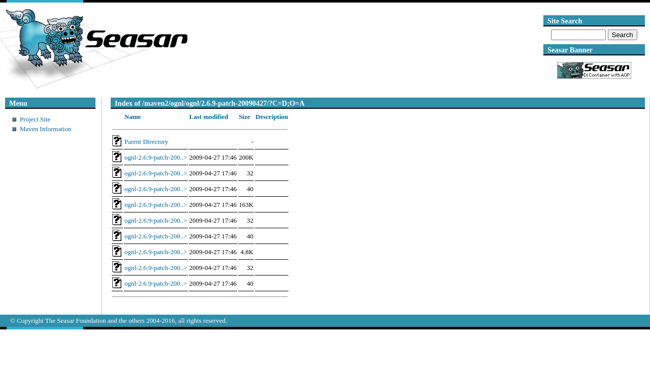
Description (271, 116)
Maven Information (45, 129)
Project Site (35, 119)
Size (244, 116)
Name (132, 116)
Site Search (564, 21)
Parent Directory (146, 141)
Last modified (209, 116)
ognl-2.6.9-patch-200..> (155, 157)
